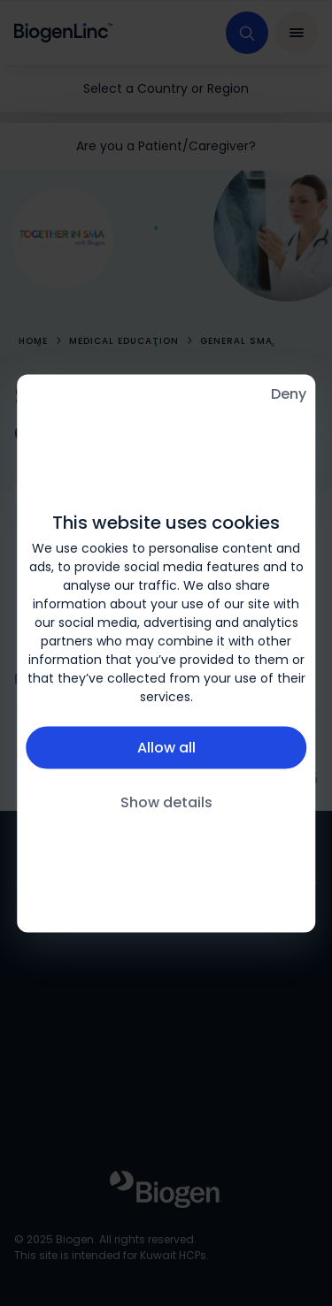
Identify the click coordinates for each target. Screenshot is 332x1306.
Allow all (166, 747)
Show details (166, 802)
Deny (288, 393)
